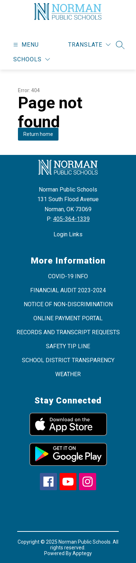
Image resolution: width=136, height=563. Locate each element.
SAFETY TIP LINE (68, 346)
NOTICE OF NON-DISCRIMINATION (68, 304)
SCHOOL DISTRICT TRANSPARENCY (68, 360)
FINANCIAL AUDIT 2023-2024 (68, 290)
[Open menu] (25, 44)
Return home (38, 134)
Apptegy (82, 553)
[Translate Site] (89, 44)
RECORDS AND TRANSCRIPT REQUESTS (68, 332)
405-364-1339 (71, 219)
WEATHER (68, 374)
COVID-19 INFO (68, 276)
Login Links (68, 234)
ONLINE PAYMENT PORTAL (68, 318)
